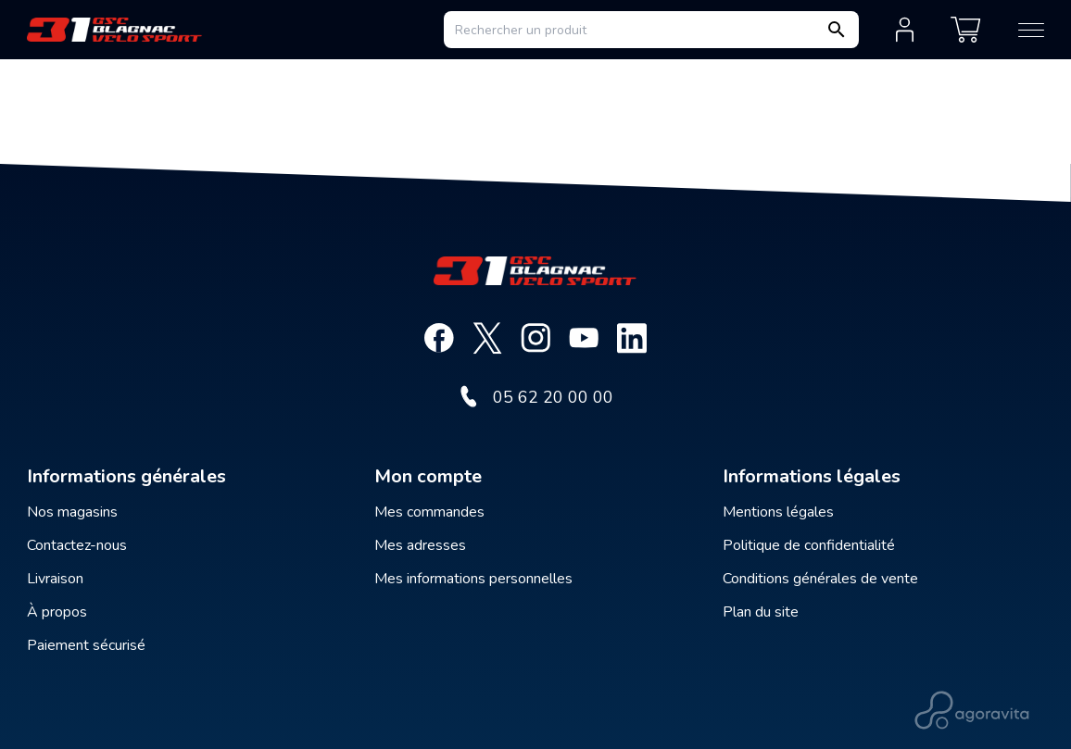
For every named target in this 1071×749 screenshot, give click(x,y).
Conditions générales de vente (820, 578)
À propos (57, 612)
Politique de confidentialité (809, 545)
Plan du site (761, 612)
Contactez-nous (77, 545)
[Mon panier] (966, 30)
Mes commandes (429, 512)
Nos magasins (72, 512)
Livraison (55, 578)
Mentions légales (778, 512)
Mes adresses (420, 545)
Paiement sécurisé (86, 645)
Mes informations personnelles (473, 578)
